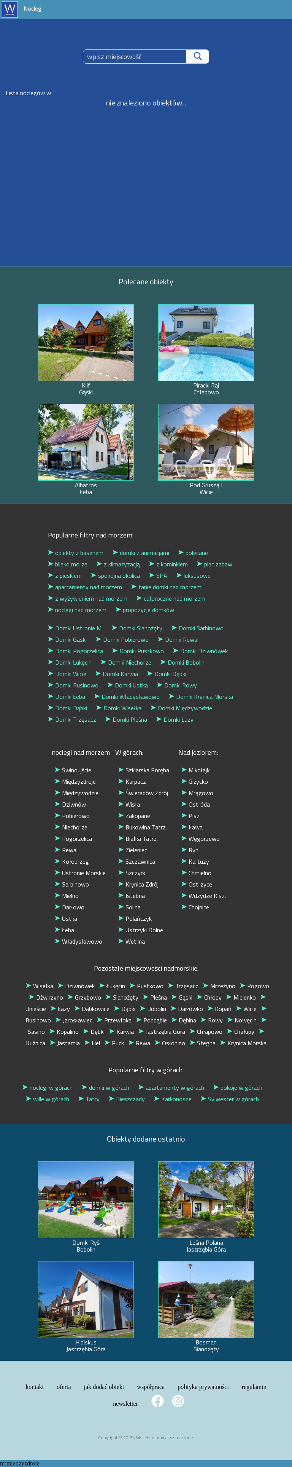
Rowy (212, 1020)
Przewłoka (114, 1020)
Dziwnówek (76, 985)
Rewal (66, 850)
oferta (64, 1387)
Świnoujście (73, 770)
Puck (114, 1043)
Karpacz (132, 781)
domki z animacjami (141, 552)
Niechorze (71, 827)
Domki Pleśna (126, 719)
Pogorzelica (73, 838)
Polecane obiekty (146, 281)
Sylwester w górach (230, 1098)
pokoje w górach (237, 1087)
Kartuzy (195, 861)
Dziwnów (70, 804)
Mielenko (241, 997)
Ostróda (195, 804)
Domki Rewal (178, 639)
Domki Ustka (128, 685)
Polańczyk (135, 918)
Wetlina (131, 941)
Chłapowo (206, 1031)
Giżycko (194, 781)
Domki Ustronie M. (75, 628)
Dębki (94, 1031)
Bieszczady (127, 1098)
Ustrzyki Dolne (140, 929)
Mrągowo (197, 792)
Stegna (203, 1043)
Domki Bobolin (182, 662)
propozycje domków (145, 609)
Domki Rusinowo (73, 685)
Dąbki (124, 1008)
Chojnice (195, 907)
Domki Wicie (67, 673)
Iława (192, 827)
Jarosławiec (74, 1020)
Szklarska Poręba (143, 770)
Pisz (190, 815)
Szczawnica (136, 861)
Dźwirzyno (46, 997)
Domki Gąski (67, 639)
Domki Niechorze (126, 662)
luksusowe (193, 575)
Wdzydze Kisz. (203, 895)
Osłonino (170, 1043)
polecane (193, 552)
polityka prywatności (203, 1387)
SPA (158, 575)
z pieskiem (65, 575)
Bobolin (153, 1008)
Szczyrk (131, 872)
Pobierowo (72, 815)
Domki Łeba (66, 696)
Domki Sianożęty (137, 628)
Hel (92, 1043)
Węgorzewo (200, 838)
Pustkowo (146, 985)
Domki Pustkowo (138, 650)
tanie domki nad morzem (166, 587)
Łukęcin (112, 985)
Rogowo (254, 985)
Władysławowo (78, 941)
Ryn (189, 850)
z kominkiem (168, 564)
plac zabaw (214, 564)
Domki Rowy (177, 685)
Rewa (139, 1043)
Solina (129, 907)
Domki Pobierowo (122, 639)
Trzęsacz (183, 985)
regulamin (254, 1387)
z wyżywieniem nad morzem (87, 598)
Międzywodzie (76, 792)
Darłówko (187, 1008)
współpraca (151, 1387)
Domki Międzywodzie (181, 708)
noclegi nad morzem (77, 609)
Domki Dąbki (67, 708)
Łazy (60, 1008)
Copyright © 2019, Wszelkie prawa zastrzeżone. (146, 1437)
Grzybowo (84, 997)
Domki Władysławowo (127, 696)
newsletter (125, 1403)
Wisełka (39, 985)
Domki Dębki (166, 673)
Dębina (183, 1020)
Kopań (220, 1008)
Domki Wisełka (118, 708)
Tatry (89, 1098)
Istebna (131, 895)
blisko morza (67, 564)
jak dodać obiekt (104, 1387)
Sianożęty (122, 997)
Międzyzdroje (75, 781)
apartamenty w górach (171, 1087)
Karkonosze (173, 1098)
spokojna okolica (115, 575)
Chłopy (209, 997)
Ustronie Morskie (80, 872)
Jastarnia (65, 1043)
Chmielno (196, 872)
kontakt (34, 1387)
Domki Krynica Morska (201, 696)
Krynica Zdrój (138, 884)
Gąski (181, 997)
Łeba (64, 929)
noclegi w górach (47, 1087)
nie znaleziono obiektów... (146, 102)
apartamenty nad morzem (85, 587)
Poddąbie (151, 1020)
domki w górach (105, 1087)
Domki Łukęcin (70, 662)
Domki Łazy (175, 719)
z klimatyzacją (118, 564)
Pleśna (155, 997)
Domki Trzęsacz (72, 719)
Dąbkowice (92, 1008)
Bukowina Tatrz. (142, 827)
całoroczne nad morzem (170, 598)
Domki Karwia (116, 673)
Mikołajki (196, 770)
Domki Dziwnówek (200, 650)
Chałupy (240, 1031)
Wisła (129, 804)
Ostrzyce (196, 884)
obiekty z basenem (75, 552)
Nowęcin (242, 1020)
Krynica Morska (243, 1043)
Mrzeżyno (219, 985)
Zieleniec (132, 850)
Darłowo (69, 907)
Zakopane (134, 815)
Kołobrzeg (72, 861)
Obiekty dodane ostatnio (146, 1139)
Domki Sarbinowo (197, 628)
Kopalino (64, 1031)
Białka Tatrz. (138, 838)
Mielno (67, 895)
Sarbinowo (72, 884)
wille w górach (47, 1098)
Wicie (246, 1008)
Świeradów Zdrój (143, 792)
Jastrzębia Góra (161, 1031)
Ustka (66, 918)
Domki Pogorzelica (75, 650)
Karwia (121, 1031)
